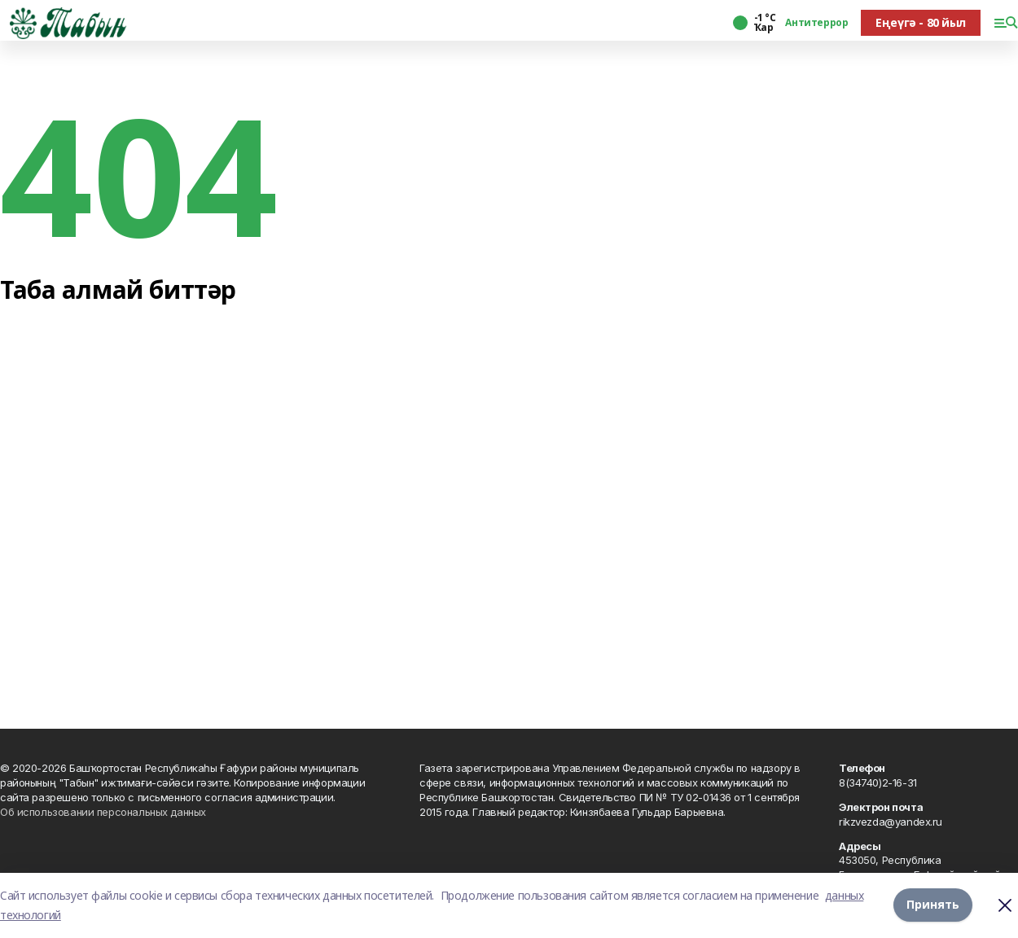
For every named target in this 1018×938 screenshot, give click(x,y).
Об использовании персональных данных (103, 811)
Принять (932, 905)
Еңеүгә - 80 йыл (920, 22)
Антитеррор (816, 23)
